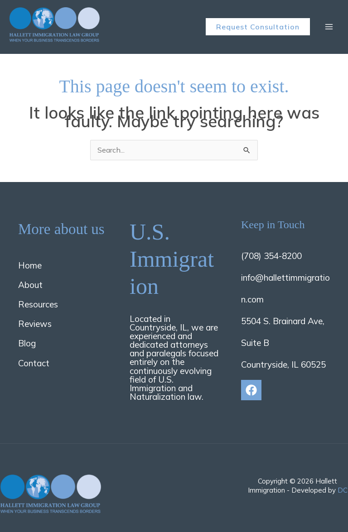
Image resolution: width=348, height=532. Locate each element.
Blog (27, 343)
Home (30, 265)
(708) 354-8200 (271, 255)
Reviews (35, 323)
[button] (258, 26)
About (30, 284)
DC (343, 490)
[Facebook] (251, 390)
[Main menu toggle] (329, 27)
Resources (38, 304)
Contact (33, 363)
